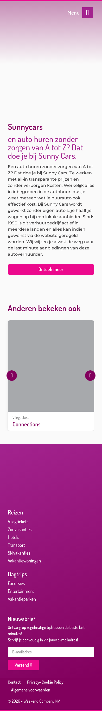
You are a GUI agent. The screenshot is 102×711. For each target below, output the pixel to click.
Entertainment (21, 591)
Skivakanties (19, 553)
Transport (16, 545)
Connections (26, 424)
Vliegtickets (20, 417)
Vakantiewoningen (24, 560)
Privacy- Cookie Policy (45, 682)
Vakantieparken (22, 599)
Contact (14, 682)
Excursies (16, 583)
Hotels (13, 537)
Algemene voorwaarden (30, 689)
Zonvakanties (19, 529)
